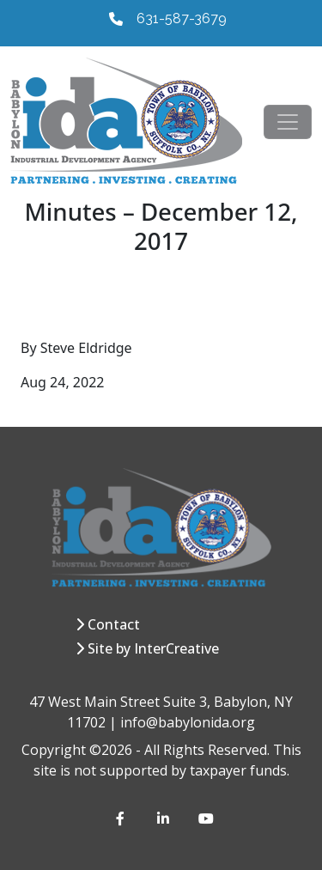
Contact (114, 624)
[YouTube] (205, 818)
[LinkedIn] (164, 818)
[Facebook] (122, 818)
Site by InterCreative (153, 648)
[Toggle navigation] (288, 122)
